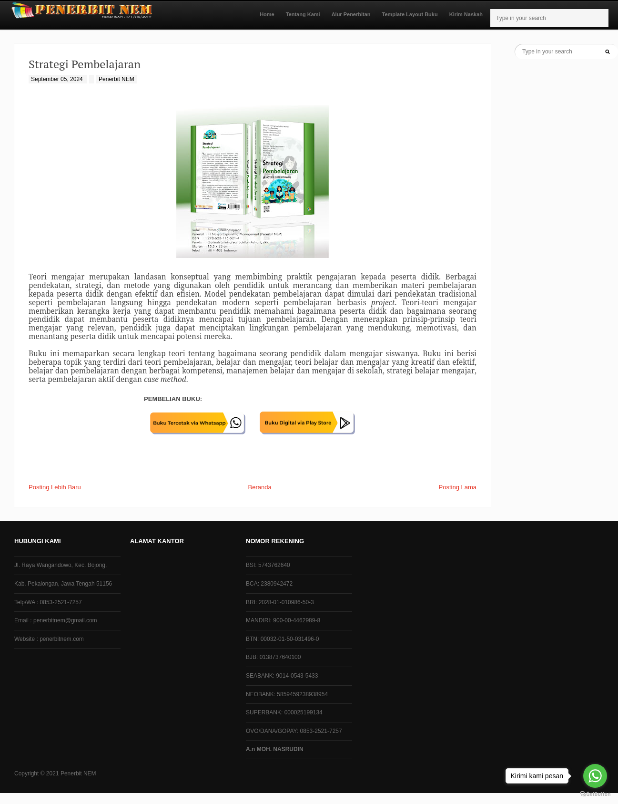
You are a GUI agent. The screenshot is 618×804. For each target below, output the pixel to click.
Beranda (260, 487)
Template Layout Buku (410, 14)
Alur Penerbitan (351, 14)
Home (267, 14)
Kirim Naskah (466, 14)
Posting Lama (458, 487)
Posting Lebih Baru (55, 487)
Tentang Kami (303, 14)
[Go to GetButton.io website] (595, 794)
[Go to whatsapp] (595, 776)
